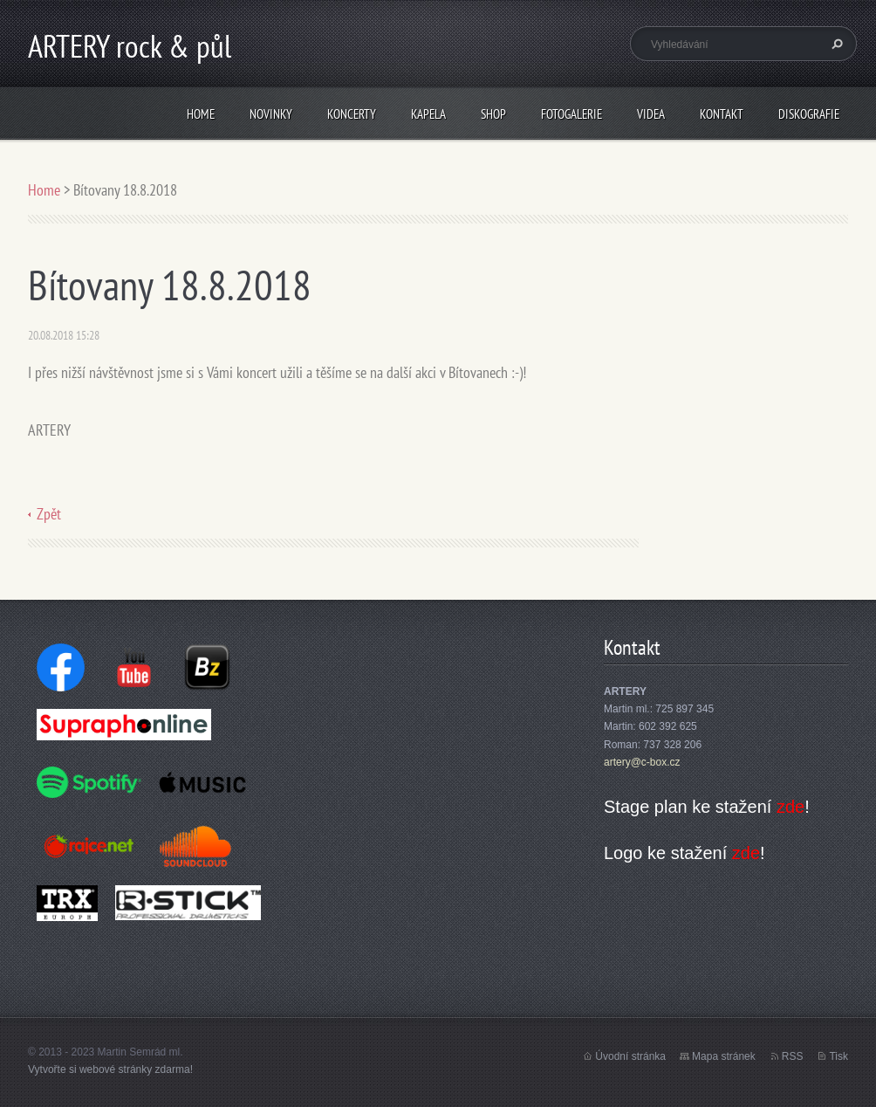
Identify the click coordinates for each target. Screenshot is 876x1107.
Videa (651, 114)
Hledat (835, 44)
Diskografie (808, 114)
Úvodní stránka (630, 1056)
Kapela (428, 114)
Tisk (838, 1056)
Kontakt (721, 114)
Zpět (49, 514)
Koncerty (351, 114)
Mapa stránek (724, 1056)
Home (201, 114)
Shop (493, 114)
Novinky (271, 114)
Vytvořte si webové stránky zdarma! (110, 1069)
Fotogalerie (571, 114)
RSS (793, 1056)
